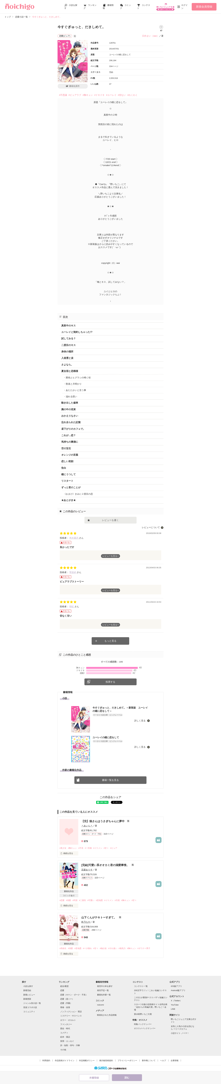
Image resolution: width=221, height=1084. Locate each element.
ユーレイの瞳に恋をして (106, 737)
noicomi (100, 1005)
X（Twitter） (176, 1000)
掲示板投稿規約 (106, 1060)
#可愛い (90, 900)
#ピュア (113, 848)
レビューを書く (110, 520)
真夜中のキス (68, 325)
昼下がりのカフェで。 (73, 429)
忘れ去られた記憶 (71, 422)
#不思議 (63, 95)
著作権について (148, 1060)
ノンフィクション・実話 (71, 1011)
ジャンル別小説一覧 (32, 1003)
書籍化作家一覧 (104, 995)
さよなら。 (67, 364)
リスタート (67, 481)
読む (127, 1077)
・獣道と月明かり (73, 384)
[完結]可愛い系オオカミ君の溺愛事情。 (105, 865)
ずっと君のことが (71, 487)
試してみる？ (68, 338)
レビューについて (151, 527)
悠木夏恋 (74, 538)
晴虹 (72, 606)
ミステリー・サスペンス (71, 1016)
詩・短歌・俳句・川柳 (70, 1045)
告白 (63, 468)
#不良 (80, 848)
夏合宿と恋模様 (69, 371)
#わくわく (132, 95)
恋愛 (62, 990)
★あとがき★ (68, 500)
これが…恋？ (68, 435)
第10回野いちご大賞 (143, 1014)
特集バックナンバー (143, 1024)
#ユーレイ (111, 95)
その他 (63, 1050)
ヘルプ (163, 1060)
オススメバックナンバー (144, 1028)
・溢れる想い (70, 396)
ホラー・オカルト (68, 1020)
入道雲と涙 (67, 358)
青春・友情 (65, 1007)
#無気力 (122, 948)
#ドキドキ (99, 95)
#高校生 (62, 948)
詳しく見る (140, 720)
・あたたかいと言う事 (75, 390)
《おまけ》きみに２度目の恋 (78, 494)
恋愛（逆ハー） (67, 999)
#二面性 (82, 900)
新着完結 (27, 990)
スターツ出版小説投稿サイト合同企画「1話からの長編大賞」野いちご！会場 (150, 1007)
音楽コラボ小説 (30, 1007)
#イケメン (97, 848)
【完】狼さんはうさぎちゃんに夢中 (103, 821)
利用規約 (46, 1060)
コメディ (64, 1033)
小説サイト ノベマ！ (180, 1033)
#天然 (117, 900)
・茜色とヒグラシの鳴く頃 (77, 377)
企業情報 (174, 1060)
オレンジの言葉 (69, 455)
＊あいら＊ (87, 825)
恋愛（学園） (66, 1003)
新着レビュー (29, 995)
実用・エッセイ (67, 1041)
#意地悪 (99, 900)
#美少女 (62, 848)
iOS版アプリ (176, 986)
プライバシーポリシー (127, 1060)
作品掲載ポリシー (87, 1060)
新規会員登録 (204, 6)
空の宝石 (66, 448)
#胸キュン (88, 95)
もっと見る (110, 641)
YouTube (174, 1005)
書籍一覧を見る (110, 780)
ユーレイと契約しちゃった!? (76, 332)
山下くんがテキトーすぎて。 (99, 917)
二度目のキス (68, 345)
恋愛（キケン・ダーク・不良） (74, 995)
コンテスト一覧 (141, 986)
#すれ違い (112, 948)
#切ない (122, 95)
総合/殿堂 (64, 986)
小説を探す (28, 986)
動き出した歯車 (69, 402)
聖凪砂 (73, 572)
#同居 (74, 900)
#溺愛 (68, 900)
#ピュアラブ (75, 95)
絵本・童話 (65, 1037)
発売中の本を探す (105, 986)
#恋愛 (61, 900)
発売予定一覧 (103, 990)
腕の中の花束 (68, 409)
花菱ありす (87, 869)
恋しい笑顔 (67, 461)
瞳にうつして (68, 474)
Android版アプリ (178, 990)
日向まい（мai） (150, 36)
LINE (173, 1009)
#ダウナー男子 (143, 948)
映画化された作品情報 (107, 1015)
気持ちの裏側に (69, 442)
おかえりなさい (69, 416)
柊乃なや (85, 922)
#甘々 (106, 848)
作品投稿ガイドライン (64, 1060)
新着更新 (27, 999)
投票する (110, 682)
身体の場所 (67, 351)
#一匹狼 (88, 848)
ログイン (184, 6)
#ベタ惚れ (87, 948)
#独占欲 (103, 948)
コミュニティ (29, 1011)
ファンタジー (66, 1024)
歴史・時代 (65, 1028)
